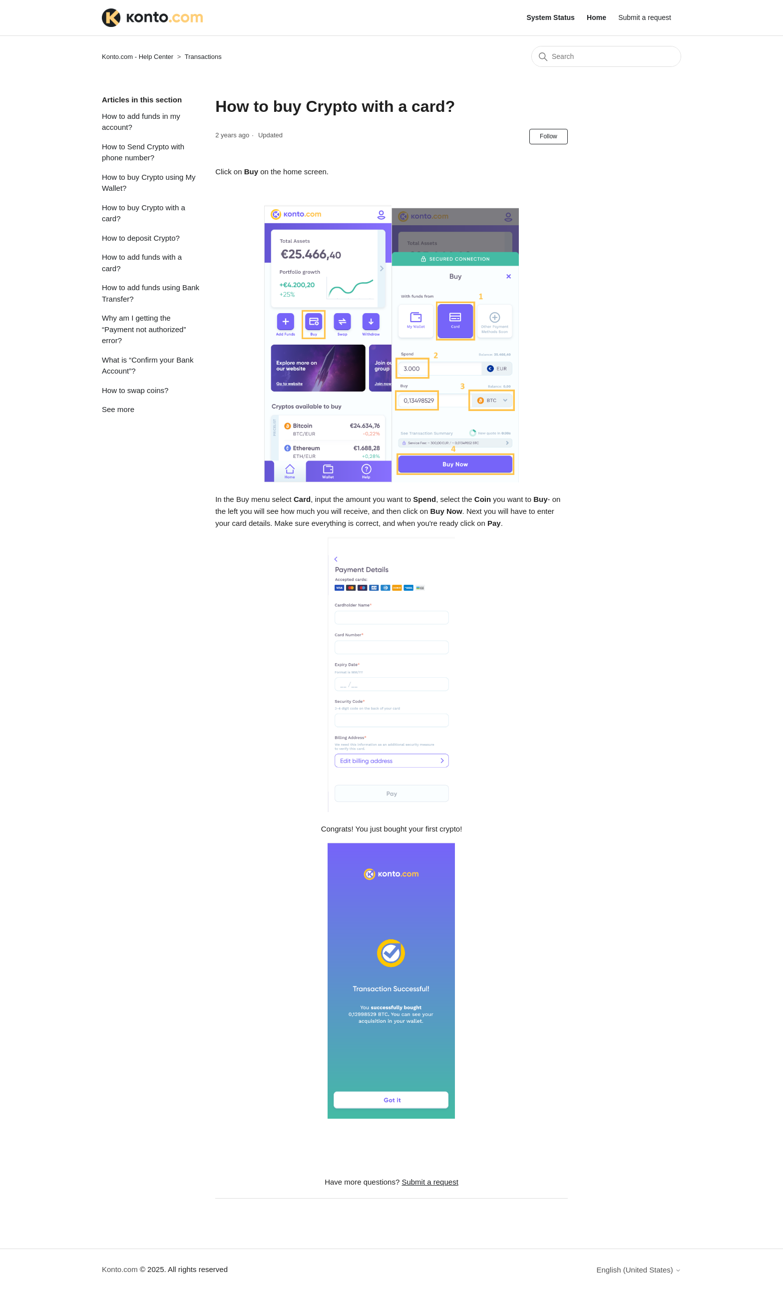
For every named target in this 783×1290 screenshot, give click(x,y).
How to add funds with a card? (142, 263)
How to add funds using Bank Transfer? (150, 293)
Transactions (203, 56)
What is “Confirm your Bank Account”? (147, 366)
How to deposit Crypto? (141, 238)
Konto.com (120, 1269)
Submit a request (644, 17)
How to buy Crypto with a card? (143, 213)
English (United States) (638, 1270)
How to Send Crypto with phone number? (143, 152)
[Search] (606, 56)
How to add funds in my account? (141, 122)
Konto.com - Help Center (137, 56)
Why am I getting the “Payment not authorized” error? (144, 329)
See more (118, 409)
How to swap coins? (135, 390)
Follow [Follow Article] (548, 136)
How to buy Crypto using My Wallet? (149, 183)
